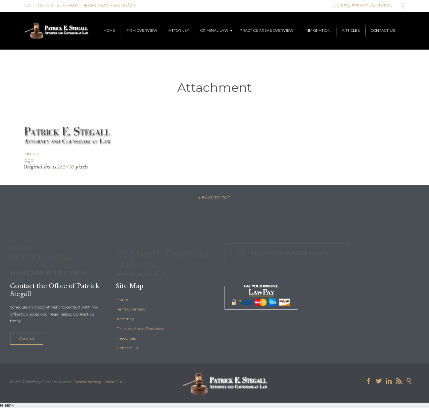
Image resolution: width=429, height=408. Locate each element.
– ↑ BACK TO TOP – (214, 197)
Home (122, 299)
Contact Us (127, 347)
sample (31, 153)
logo (28, 160)
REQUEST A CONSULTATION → (365, 5)
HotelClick (115, 381)
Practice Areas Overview (140, 328)
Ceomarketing (87, 381)
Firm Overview (131, 309)
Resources (126, 338)
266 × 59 (65, 166)
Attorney (125, 318)
